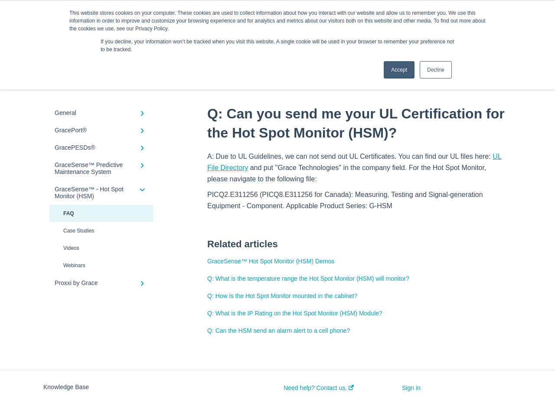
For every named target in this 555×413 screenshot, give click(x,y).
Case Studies (78, 231)
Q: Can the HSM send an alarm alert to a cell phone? (278, 330)
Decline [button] (435, 70)
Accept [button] (399, 70)
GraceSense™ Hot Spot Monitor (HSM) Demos (270, 261)
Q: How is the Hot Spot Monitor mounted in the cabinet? (282, 295)
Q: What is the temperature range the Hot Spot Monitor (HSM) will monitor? (308, 278)
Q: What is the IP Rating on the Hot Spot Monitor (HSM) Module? (294, 313)
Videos (71, 248)
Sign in (411, 387)
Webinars (74, 265)
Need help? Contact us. (319, 387)
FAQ (68, 213)
